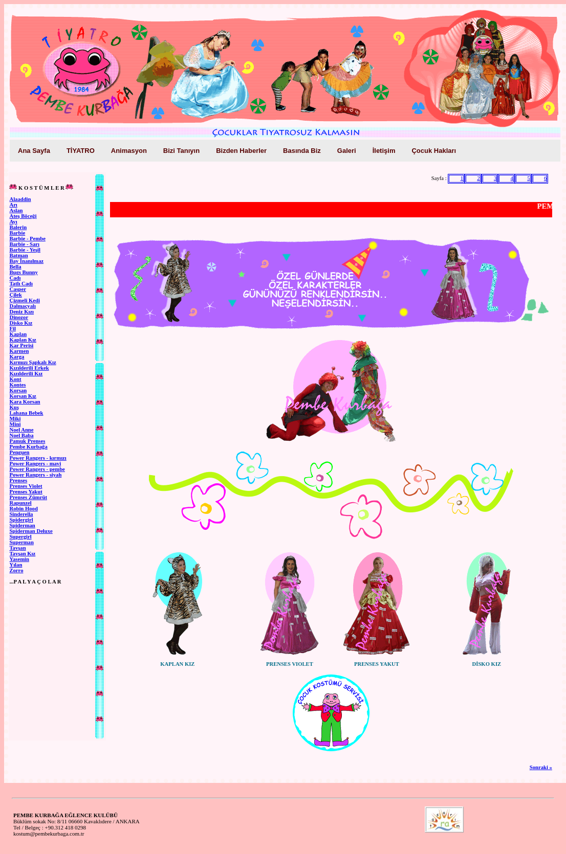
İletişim (384, 150)
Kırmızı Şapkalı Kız (32, 362)
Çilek (15, 295)
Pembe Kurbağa (28, 447)
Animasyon (129, 150)
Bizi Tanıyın (181, 150)
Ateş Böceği (22, 216)
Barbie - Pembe (27, 238)
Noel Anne (21, 430)
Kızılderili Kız (25, 373)
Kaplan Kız (22, 340)
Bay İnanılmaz (26, 261)
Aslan (16, 210)
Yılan (15, 565)
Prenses (18, 480)
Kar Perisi (21, 345)
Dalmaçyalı (22, 306)
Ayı (13, 221)
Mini (14, 424)
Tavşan (17, 548)
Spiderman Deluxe (30, 531)
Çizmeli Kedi (24, 300)
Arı (13, 205)
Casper (17, 289)
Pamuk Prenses (27, 441)
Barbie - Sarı (24, 244)
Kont (15, 379)
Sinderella (21, 514)
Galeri (346, 150)
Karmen (19, 351)
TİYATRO (81, 150)
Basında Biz (302, 150)
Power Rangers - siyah (35, 475)
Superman (21, 542)
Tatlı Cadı (21, 283)
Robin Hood (23, 508)
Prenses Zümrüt (28, 497)
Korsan (18, 390)
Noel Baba (21, 435)
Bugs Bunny (23, 272)
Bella (15, 266)
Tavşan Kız (22, 553)
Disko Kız (20, 323)
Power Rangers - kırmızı (37, 458)
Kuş (13, 407)
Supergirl (20, 537)
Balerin (18, 227)
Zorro (16, 570)
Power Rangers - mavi (35, 463)
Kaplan (18, 334)
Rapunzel (20, 503)
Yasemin (19, 559)
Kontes (17, 385)
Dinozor (18, 317)
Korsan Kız (22, 396)
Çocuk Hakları (433, 150)
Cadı (14, 278)
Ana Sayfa (34, 150)
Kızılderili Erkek (29, 368)
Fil (12, 328)
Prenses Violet (25, 486)
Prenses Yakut (25, 492)
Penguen (19, 452)
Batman (18, 255)
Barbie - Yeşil (24, 250)
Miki (14, 418)
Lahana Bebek (26, 413)
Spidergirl (21, 520)
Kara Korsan (24, 401)
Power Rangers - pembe (36, 469)
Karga (16, 356)
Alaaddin (20, 199)
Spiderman (22, 525)
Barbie (17, 233)
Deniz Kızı (21, 311)
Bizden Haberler (241, 150)
